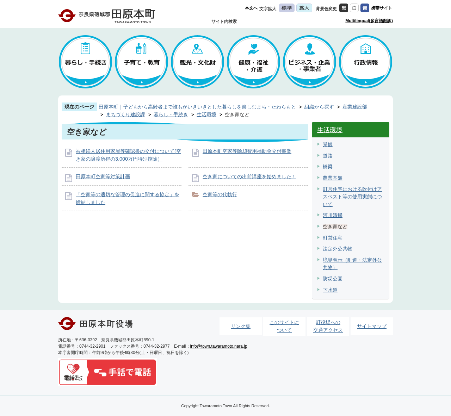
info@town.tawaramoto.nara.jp (218, 346)
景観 (328, 144)
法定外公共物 (337, 249)
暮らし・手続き (171, 114)
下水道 (330, 290)
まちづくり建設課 (125, 114)
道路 (328, 156)
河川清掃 (332, 215)
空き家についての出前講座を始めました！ (249, 176)
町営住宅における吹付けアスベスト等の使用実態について (352, 196)
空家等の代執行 (220, 194)
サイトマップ (372, 326)
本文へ (251, 8)
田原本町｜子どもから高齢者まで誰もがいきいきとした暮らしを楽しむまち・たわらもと (197, 107)
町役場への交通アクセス (328, 326)
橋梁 (328, 166)
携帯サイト (381, 8)
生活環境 (206, 114)
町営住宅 (332, 238)
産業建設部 (354, 107)
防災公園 (332, 278)
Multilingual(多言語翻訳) (369, 20)
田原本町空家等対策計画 (103, 176)
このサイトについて (284, 326)
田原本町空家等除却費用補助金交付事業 (247, 151)
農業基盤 (332, 178)
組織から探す (319, 107)
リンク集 (241, 326)
